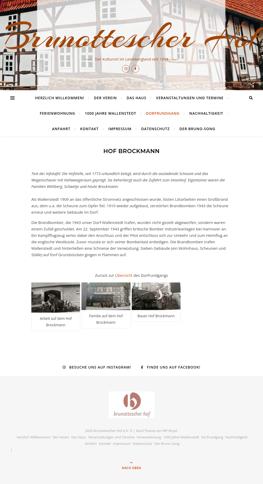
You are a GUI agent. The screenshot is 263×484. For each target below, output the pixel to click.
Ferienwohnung (57, 113)
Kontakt (89, 128)
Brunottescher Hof (131, 36)
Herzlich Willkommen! (59, 97)
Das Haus (136, 97)
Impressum (120, 128)
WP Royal (170, 430)
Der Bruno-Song (197, 128)
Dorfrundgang (163, 113)
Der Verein (105, 97)
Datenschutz (155, 128)
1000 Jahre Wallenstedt (110, 113)
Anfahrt (61, 128)
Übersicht (124, 275)
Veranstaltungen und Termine (190, 97)
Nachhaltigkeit (206, 113)
